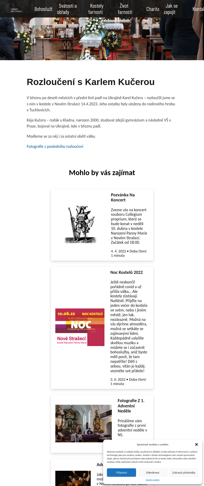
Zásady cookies (153, 480)
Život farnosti (125, 9)
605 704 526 (19, 458)
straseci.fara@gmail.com (28, 453)
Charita (152, 9)
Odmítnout (152, 472)
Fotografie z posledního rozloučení (55, 146)
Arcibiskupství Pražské (97, 462)
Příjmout (121, 472)
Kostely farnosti (96, 9)
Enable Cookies (58, 479)
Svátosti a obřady (67, 9)
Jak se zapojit (171, 9)
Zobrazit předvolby (183, 472)
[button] (196, 444)
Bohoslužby (44, 9)
